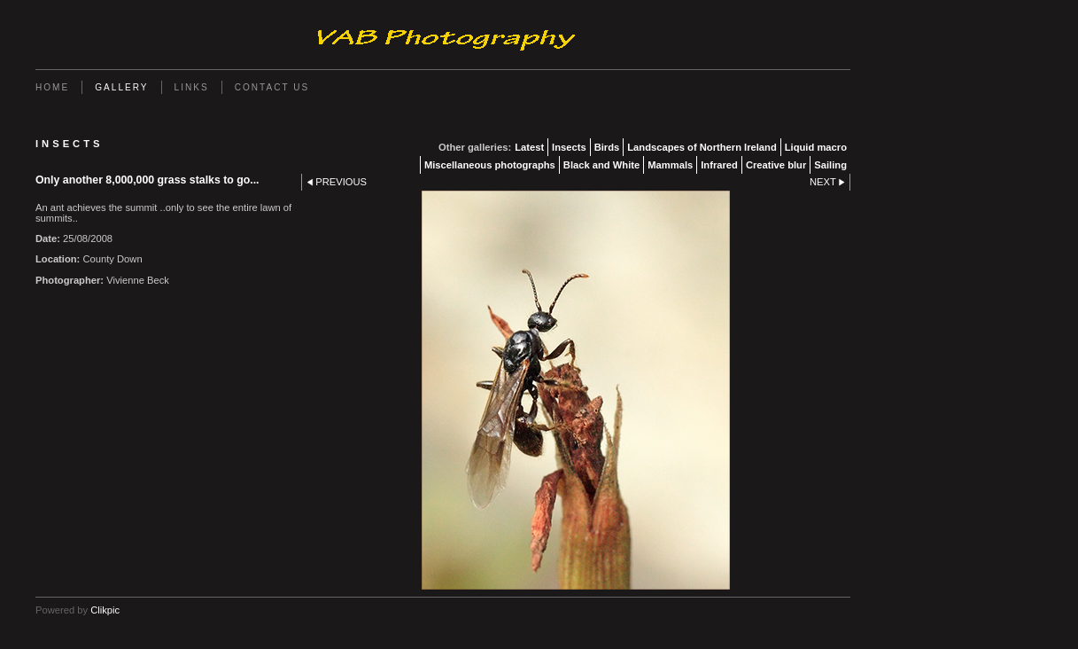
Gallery (121, 87)
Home (52, 87)
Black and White (601, 165)
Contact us (272, 87)
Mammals (670, 165)
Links (191, 87)
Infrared (719, 165)
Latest (529, 147)
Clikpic (105, 610)
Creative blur (776, 165)
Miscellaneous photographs (489, 165)
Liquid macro (816, 147)
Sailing (830, 165)
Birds (607, 147)
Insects (569, 147)
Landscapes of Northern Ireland (701, 147)
